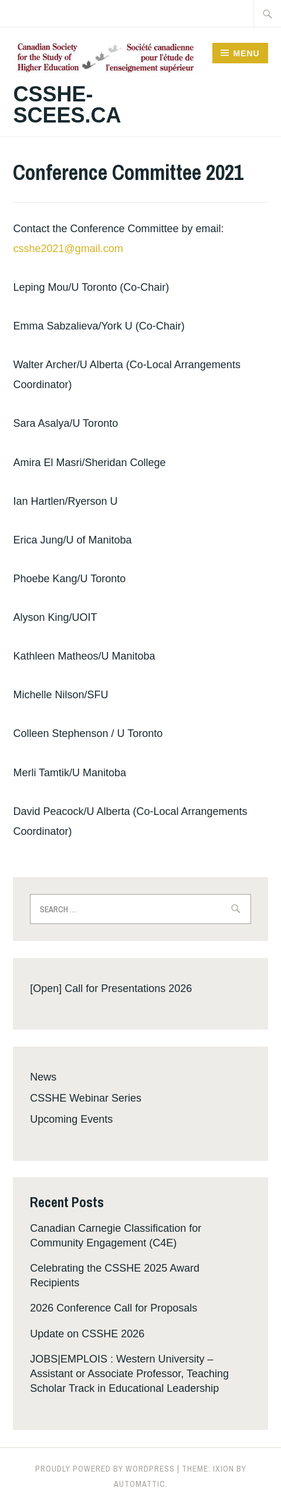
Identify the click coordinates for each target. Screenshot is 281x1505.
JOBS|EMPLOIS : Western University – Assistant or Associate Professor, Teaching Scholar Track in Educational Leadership (129, 1373)
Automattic (139, 1484)
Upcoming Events (71, 1119)
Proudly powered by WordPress (105, 1468)
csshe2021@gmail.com (68, 248)
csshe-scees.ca (67, 104)
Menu (246, 53)
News (43, 1077)
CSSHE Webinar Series (85, 1098)
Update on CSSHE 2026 (87, 1334)
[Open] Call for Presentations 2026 (111, 988)
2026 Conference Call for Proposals (113, 1308)
